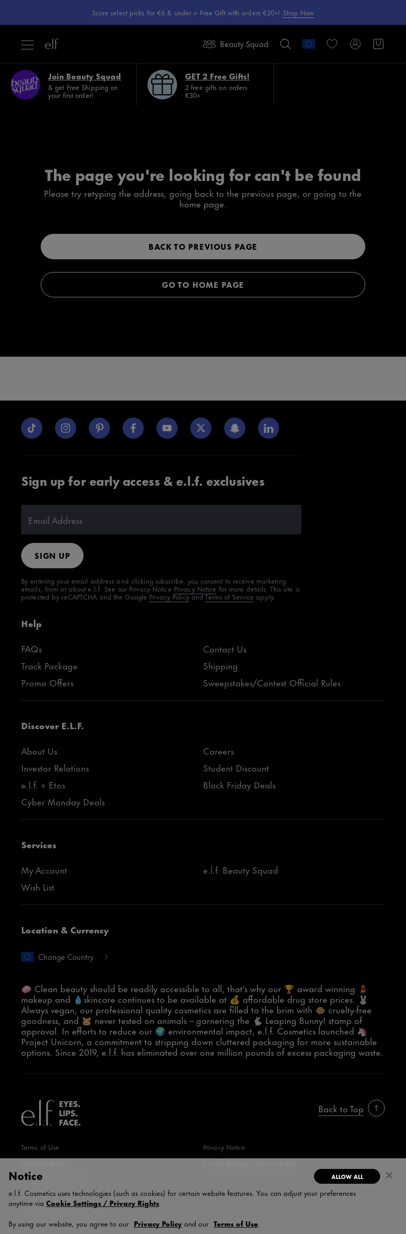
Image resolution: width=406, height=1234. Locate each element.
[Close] (389, 1175)
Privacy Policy (158, 1223)
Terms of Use (236, 1223)
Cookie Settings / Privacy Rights (102, 1202)
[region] (203, 1196)
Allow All (347, 1176)
